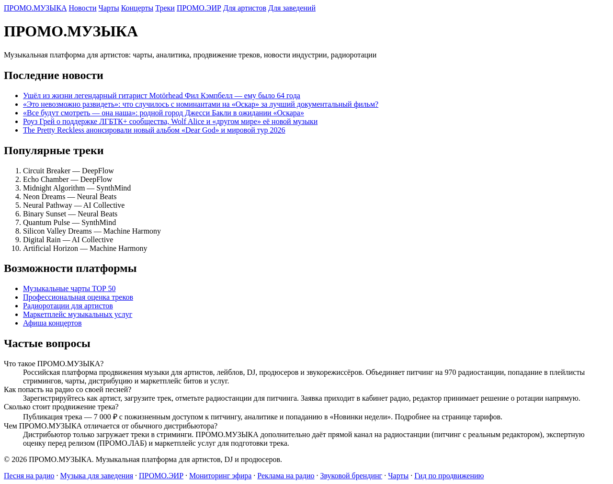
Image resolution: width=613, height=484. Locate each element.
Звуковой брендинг (351, 476)
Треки (165, 8)
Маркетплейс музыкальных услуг (77, 314)
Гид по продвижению (449, 476)
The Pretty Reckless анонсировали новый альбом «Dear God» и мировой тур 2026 (154, 130)
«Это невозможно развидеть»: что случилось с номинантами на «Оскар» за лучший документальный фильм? (200, 104)
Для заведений (292, 8)
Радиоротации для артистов (68, 306)
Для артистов (244, 8)
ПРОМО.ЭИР (199, 8)
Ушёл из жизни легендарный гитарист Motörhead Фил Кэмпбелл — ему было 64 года (161, 95)
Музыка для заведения (97, 476)
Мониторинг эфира (220, 476)
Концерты (137, 8)
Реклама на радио (285, 476)
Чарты (109, 8)
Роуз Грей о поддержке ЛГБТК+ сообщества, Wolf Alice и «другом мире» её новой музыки (170, 121)
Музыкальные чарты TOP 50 (69, 288)
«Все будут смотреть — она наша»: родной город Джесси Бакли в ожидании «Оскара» (163, 113)
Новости (83, 8)
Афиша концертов (52, 323)
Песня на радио (29, 476)
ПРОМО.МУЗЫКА (35, 8)
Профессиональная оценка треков (78, 297)
